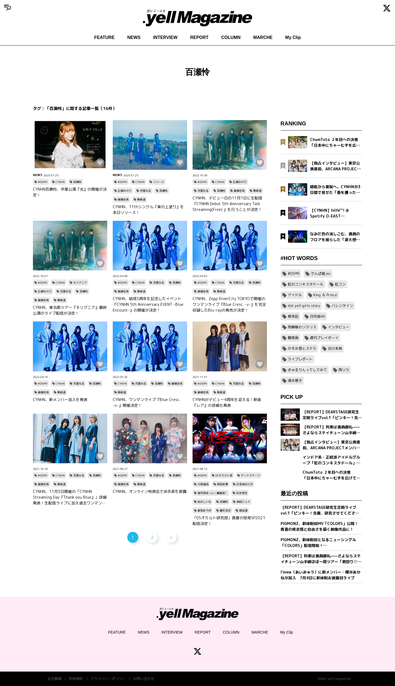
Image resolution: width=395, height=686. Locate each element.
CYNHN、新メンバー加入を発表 (60, 399)
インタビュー (338, 326)
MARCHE (262, 37)
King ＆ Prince (325, 294)
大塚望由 (203, 484)
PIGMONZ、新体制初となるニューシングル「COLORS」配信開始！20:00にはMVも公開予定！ (318, 542)
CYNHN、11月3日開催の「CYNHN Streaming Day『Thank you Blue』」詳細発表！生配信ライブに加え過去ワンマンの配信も (70, 497)
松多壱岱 (241, 493)
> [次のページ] (171, 537)
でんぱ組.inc (321, 273)
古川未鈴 (335, 348)
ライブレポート (300, 359)
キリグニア (80, 282)
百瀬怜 (77, 182)
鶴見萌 (293, 337)
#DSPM (42, 182)
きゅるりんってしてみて (307, 369)
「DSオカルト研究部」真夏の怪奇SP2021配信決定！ (229, 520)
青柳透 (141, 199)
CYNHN (60, 182)
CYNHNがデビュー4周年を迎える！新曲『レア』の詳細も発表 (227, 402)
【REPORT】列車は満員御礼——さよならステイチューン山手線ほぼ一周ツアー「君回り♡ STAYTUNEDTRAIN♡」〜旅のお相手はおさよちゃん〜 (321, 558)
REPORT (199, 37)
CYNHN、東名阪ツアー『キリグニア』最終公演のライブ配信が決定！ (70, 310)
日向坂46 (317, 316)
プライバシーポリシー (108, 678)
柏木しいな (204, 502)
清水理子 (295, 380)
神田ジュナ (243, 502)
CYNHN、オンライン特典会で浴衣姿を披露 (150, 491)
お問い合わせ (143, 678)
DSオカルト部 (223, 475)
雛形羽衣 (225, 510)
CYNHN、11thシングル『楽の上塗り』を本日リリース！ (148, 209)
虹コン (340, 284)
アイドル (295, 294)
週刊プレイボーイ (324, 337)
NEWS (133, 37)
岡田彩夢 (222, 484)
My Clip (293, 37)
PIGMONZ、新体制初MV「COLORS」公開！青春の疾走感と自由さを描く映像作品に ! (319, 526)
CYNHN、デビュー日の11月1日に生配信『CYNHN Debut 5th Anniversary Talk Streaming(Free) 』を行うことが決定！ (227, 203)
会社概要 (54, 678)
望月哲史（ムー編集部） (213, 493)
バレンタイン (342, 305)
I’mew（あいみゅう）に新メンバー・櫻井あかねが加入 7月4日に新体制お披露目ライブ (320, 574)
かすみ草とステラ (302, 348)
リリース (158, 182)
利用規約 (76, 678)
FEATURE (104, 37)
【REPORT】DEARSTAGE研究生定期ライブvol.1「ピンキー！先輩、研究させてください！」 (318, 510)
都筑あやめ (204, 510)
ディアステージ (250, 475)
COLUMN (231, 37)
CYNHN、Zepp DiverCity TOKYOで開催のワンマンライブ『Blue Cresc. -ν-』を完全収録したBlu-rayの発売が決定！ (229, 304)
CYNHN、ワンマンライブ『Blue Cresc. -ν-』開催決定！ (146, 402)
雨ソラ (343, 369)
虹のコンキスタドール (305, 284)
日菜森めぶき (244, 484)
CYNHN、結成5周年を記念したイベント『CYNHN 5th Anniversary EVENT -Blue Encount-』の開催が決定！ (148, 304)
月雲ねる (145, 191)
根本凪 (293, 316)
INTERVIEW (165, 37)
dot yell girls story (304, 305)
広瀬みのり (124, 191)
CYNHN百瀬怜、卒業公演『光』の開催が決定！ (70, 192)
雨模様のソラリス (302, 326)
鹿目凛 (243, 510)
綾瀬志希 (123, 199)
